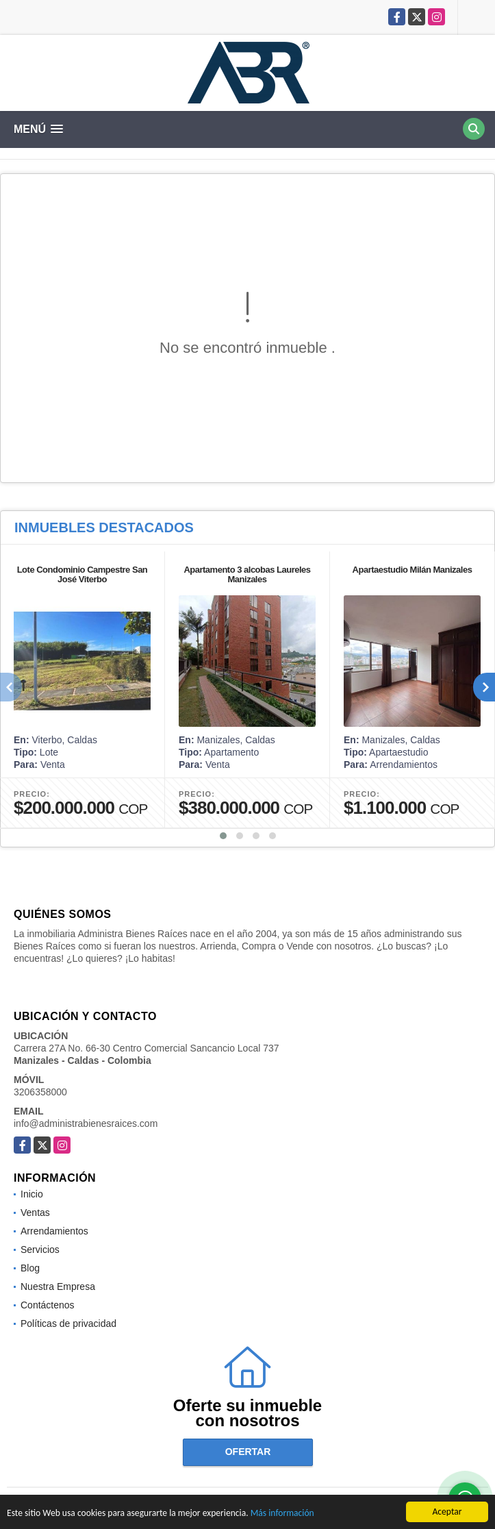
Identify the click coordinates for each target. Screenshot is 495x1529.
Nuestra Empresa (58, 1286)
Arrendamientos (54, 1231)
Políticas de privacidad (68, 1323)
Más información (282, 1514)
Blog (30, 1268)
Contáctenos (48, 1305)
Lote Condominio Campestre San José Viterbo (82, 574)
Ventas (35, 1212)
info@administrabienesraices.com (85, 1123)
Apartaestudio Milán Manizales (412, 569)
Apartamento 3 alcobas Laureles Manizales (246, 574)
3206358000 (40, 1091)
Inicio (32, 1194)
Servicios (40, 1249)
